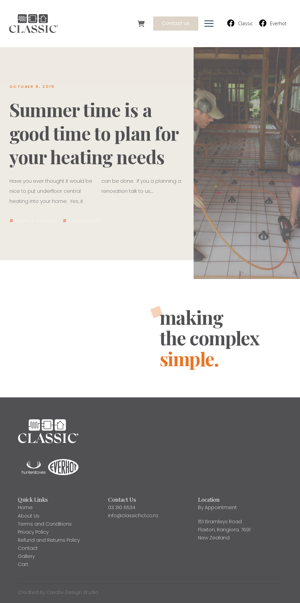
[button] (208, 23)
